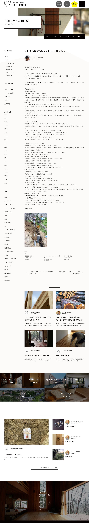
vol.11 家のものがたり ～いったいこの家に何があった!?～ (41, 273)
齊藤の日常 (9, 69)
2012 (5, 165)
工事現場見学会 (9, 262)
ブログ (6, 60)
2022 (5, 129)
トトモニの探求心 (9, 230)
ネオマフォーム (9, 205)
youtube (6, 237)
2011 (5, 169)
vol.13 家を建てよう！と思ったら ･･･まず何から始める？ (68, 273)
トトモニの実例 (9, 89)
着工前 (6, 270)
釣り (5, 219)
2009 (5, 176)
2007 (5, 183)
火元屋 (6, 255)
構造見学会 (7, 273)
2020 (5, 136)
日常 (5, 215)
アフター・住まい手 (10, 259)
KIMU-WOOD (9, 72)
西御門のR (7, 277)
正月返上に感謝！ (29, 256)
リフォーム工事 (9, 251)
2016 (5, 151)
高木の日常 (9, 66)
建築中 (6, 244)
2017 (5, 147)
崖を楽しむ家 (8, 212)
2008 (5, 179)
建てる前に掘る (68, 256)
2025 (5, 118)
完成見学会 (7, 223)
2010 (5, 172)
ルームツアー (8, 201)
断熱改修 (7, 197)
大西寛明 (7, 104)
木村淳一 (7, 100)
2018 (5, 143)
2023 (5, 125)
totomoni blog (10, 63)
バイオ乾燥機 (8, 233)
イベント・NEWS (9, 208)
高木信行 (7, 97)
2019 (5, 140)
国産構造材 (7, 248)
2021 (5, 132)
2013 (5, 161)
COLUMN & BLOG (44, 467)
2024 (5, 122)
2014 (5, 158)
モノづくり (7, 266)
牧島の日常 (9, 75)
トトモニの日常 (9, 93)
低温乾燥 (7, 241)
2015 (5, 154)
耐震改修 (7, 280)
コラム (6, 57)
